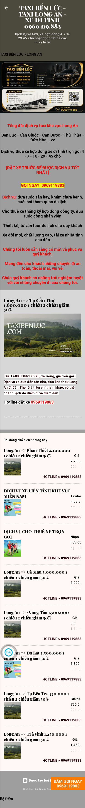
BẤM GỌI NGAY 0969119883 (68, 783)
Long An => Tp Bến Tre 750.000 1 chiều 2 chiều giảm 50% (36, 696)
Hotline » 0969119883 (62, 477)
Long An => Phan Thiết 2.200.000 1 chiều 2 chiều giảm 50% (37, 453)
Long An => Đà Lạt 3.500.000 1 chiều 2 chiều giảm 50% (34, 655)
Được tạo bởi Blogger (42, 780)
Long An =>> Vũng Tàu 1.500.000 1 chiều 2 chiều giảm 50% (36, 615)
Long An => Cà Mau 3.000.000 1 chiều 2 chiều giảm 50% (35, 574)
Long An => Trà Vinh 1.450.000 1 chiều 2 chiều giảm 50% (35, 736)
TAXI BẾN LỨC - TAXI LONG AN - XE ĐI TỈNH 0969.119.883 (42, 17)
